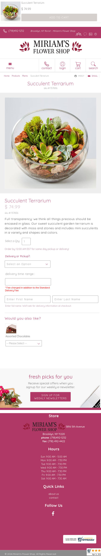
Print (79, 76)
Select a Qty (12, 241)
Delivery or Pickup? (17, 256)
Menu (10, 68)
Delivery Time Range (19, 274)
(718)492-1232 (16, 30)
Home (6, 76)
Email (93, 76)
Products (16, 76)
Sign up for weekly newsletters (50, 397)
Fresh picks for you (50, 381)
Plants (25, 76)
